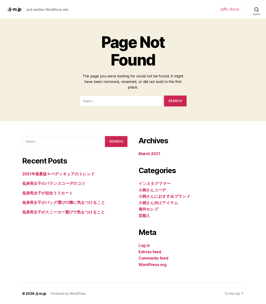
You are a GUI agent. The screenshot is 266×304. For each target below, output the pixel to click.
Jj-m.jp (14, 9)
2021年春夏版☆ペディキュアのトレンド (58, 174)
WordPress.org (153, 264)
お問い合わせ (230, 9)
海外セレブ (148, 209)
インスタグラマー (154, 183)
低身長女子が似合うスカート (47, 193)
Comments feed (153, 258)
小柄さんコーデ (152, 190)
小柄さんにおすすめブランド (164, 196)
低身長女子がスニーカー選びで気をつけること (63, 212)
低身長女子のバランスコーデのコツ (53, 183)
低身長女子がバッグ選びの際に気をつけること (63, 202)
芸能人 (144, 215)
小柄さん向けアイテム (158, 203)
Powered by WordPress (68, 293)
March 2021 (149, 153)
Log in (144, 245)
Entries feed (150, 252)
